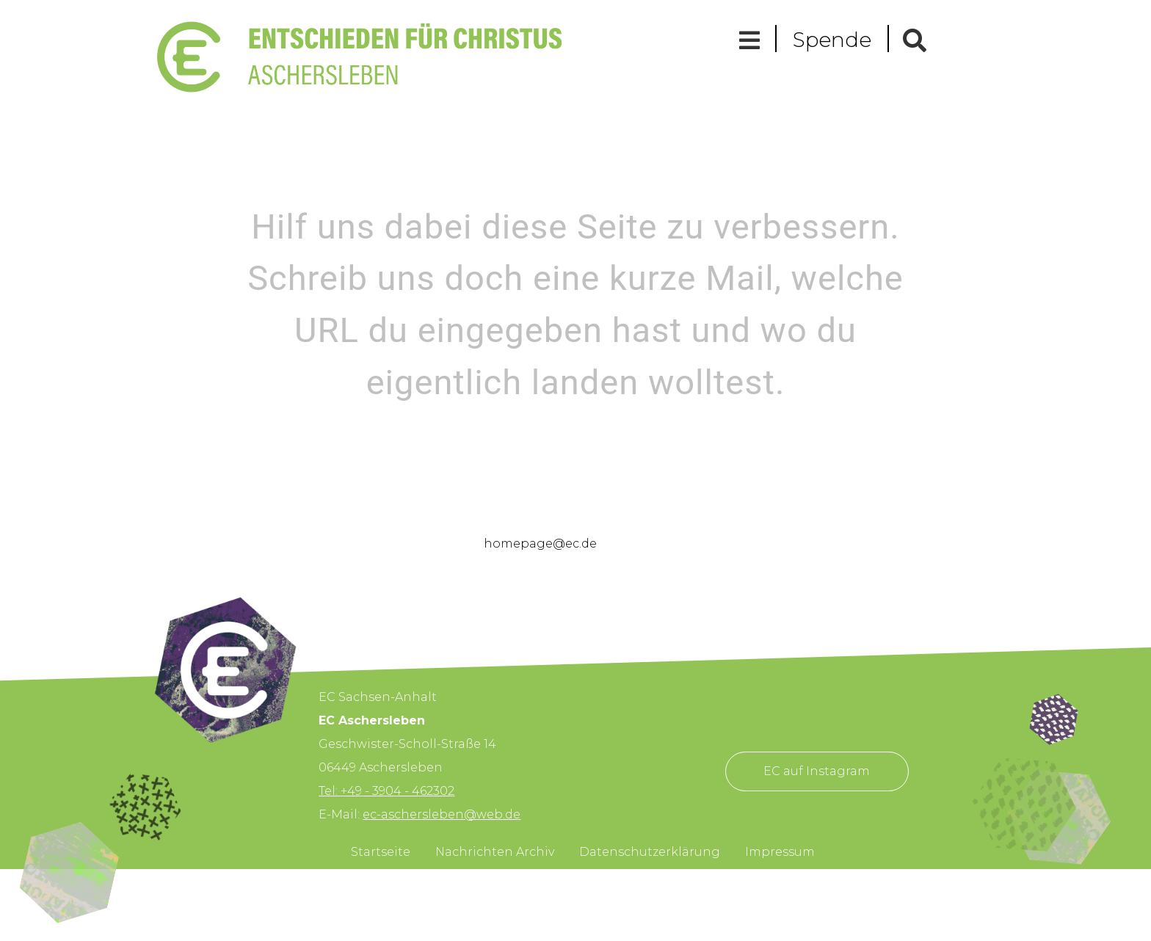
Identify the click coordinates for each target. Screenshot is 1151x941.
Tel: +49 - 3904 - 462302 (386, 791)
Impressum (780, 852)
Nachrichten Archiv (494, 852)
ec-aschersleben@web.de (441, 814)
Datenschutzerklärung (649, 852)
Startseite (380, 852)
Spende (832, 39)
